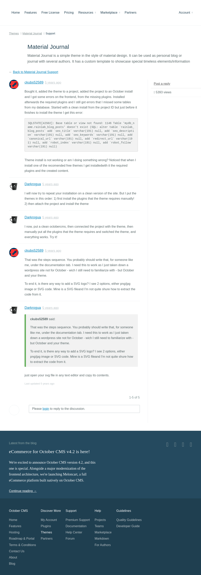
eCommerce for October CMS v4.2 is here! (49, 451)
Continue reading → (23, 491)
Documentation (76, 526)
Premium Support (78, 520)
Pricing (69, 12)
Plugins (46, 526)
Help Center (74, 532)
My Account (49, 520)
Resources (87, 12)
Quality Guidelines (129, 520)
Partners (130, 12)
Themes (14, 33)
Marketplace (110, 12)
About (13, 557)
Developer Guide (128, 526)
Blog (12, 563)
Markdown (102, 538)
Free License (50, 12)
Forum (70, 538)
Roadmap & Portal (21, 538)
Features (31, 12)
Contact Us (16, 551)
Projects (100, 520)
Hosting (14, 532)
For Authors (103, 545)
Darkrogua (33, 184)
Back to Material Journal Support (35, 72)
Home (15, 12)
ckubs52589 (34, 82)
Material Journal (32, 33)
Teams (99, 526)
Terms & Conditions (22, 545)
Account (186, 12)
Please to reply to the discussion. (58, 408)
